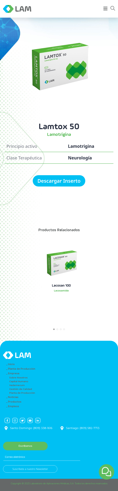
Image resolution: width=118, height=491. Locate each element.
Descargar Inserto (59, 180)
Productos (14, 401)
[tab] (54, 329)
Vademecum (17, 385)
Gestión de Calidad (20, 389)
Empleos (13, 406)
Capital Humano (18, 381)
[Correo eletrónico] (41, 457)
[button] (113, 8)
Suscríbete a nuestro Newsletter (30, 469)
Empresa (13, 373)
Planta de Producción (21, 368)
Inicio (11, 364)
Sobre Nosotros (18, 377)
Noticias (13, 397)
